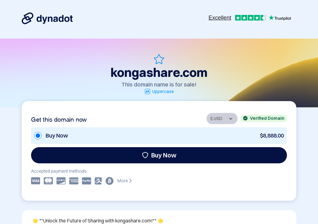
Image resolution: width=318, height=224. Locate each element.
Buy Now (159, 155)
